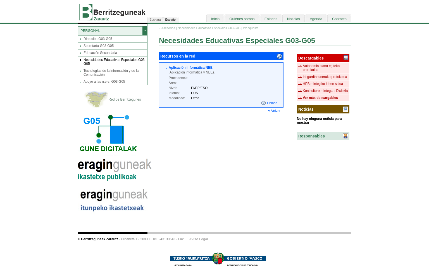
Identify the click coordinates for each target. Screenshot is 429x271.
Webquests (250, 28)
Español (171, 19)
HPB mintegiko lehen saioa (323, 84)
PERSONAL (90, 30)
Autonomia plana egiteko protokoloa (321, 68)
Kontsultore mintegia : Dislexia (325, 91)
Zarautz (101, 19)
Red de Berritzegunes (112, 100)
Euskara (155, 19)
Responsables (311, 136)
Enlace (272, 103)
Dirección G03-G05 (98, 39)
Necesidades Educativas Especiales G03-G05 (115, 62)
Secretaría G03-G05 (99, 46)
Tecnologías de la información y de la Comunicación (111, 73)
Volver (275, 111)
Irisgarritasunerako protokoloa (325, 77)
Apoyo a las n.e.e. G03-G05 (104, 82)
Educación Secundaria (100, 53)
